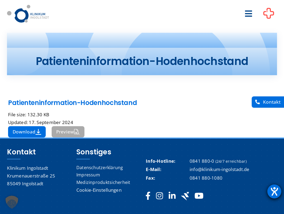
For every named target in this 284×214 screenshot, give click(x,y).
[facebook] (148, 196)
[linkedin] (172, 196)
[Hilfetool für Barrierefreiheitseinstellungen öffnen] (274, 191)
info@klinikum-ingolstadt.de (220, 169)
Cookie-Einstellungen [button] (99, 190)
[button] (12, 202)
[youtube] (198, 196)
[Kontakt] (268, 102)
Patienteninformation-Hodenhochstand (72, 102)
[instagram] (159, 196)
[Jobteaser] (185, 196)
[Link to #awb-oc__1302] (268, 14)
